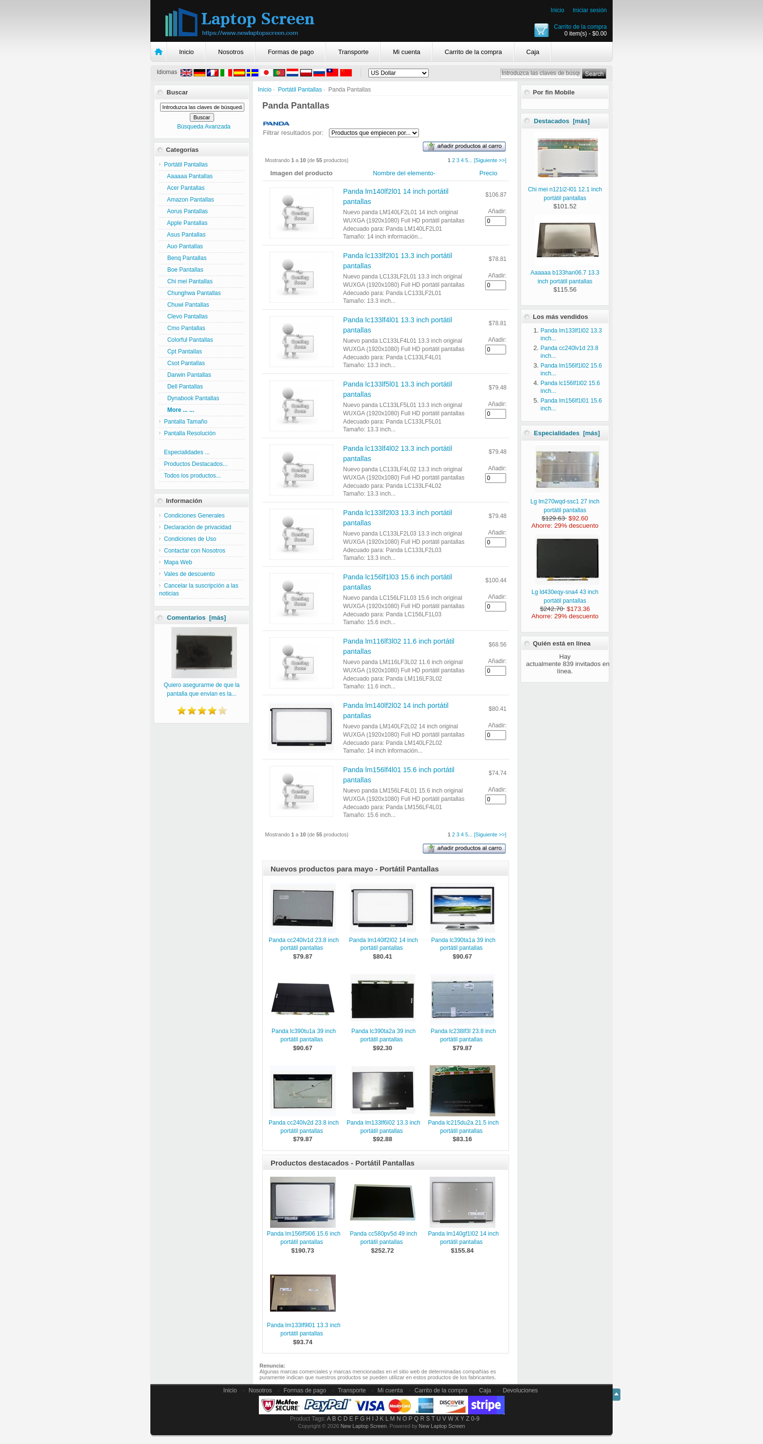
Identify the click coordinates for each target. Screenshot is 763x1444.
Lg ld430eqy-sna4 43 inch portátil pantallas (565, 592)
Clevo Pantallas (186, 316)
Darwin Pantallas (187, 374)
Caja (533, 52)
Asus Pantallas (184, 234)
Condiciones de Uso (190, 539)
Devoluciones (520, 1390)
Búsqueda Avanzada (204, 126)
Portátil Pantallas (300, 89)
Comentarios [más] (196, 617)
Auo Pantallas (183, 246)
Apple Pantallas (185, 223)
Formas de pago (291, 52)
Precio (488, 173)
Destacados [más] (562, 121)
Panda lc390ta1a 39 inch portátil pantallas (463, 944)
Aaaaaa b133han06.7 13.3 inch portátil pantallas (565, 272)
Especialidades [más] (567, 433)
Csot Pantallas (184, 363)
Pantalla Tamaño (185, 421)
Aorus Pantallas (186, 211)
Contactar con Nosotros (194, 550)
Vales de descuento (189, 574)
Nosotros (230, 52)
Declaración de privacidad (197, 527)
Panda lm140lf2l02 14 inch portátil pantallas (383, 944)
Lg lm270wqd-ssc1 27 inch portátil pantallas (565, 501)
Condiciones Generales (194, 515)
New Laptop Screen (364, 1426)
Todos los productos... (192, 475)
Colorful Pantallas (188, 339)
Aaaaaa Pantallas (188, 176)
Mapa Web (178, 562)
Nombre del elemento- (404, 173)
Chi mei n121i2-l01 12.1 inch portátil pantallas (565, 189)
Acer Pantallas (184, 188)
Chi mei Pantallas (188, 281)
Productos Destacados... (196, 464)
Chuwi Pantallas (186, 304)
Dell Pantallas (183, 386)
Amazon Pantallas (189, 199)
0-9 (475, 1418)
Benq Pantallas (185, 258)
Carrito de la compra (580, 26)
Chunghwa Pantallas (192, 293)
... (470, 160)
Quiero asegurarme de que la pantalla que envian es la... (201, 685)
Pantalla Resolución (190, 433)
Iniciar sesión (590, 10)
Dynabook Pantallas (191, 398)
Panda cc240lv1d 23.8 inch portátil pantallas (304, 944)
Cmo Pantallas (184, 328)
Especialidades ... (187, 452)
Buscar (177, 92)
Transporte (353, 52)
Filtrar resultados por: (293, 132)
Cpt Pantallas (183, 351)
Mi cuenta (406, 52)
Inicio (557, 10)
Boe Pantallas (183, 269)
